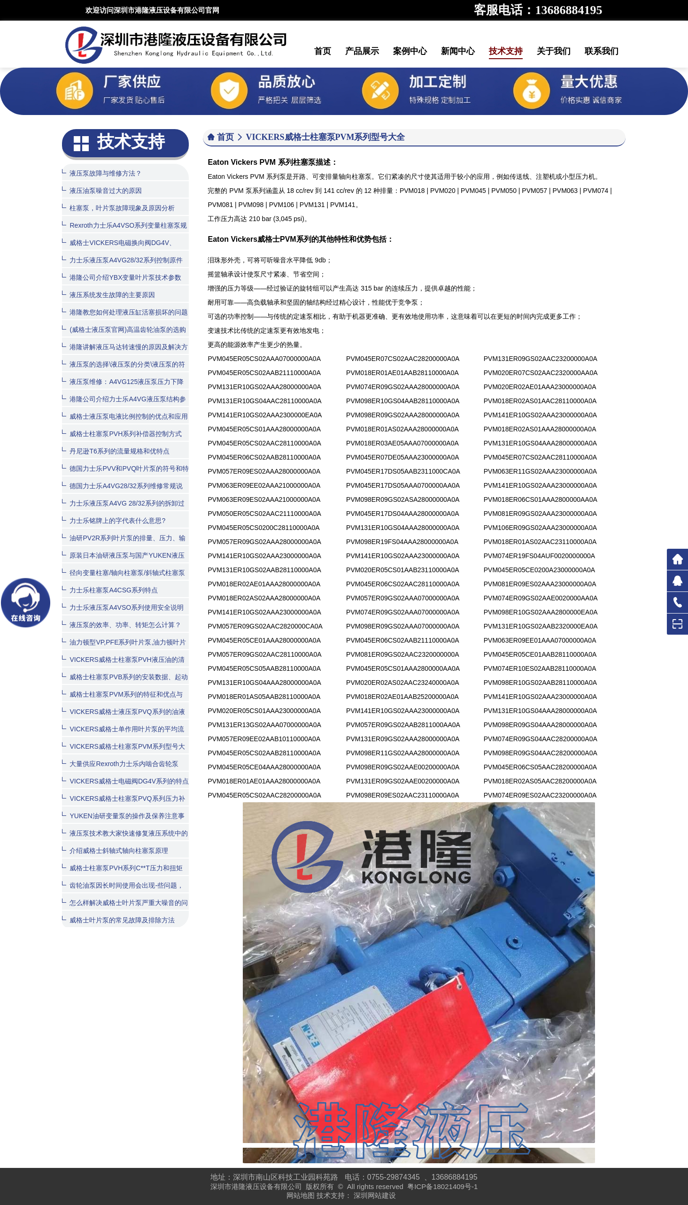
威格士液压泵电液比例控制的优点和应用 (125, 416)
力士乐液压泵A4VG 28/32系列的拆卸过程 (123, 510)
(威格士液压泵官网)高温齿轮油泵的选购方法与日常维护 (124, 336)
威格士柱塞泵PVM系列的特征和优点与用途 (122, 701)
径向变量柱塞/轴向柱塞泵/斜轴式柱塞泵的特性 (123, 579)
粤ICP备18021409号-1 (442, 1186)
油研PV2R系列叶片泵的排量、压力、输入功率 (124, 545)
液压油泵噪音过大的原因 (102, 190)
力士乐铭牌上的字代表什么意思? (113, 520)
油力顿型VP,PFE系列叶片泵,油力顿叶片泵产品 (124, 649)
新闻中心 (458, 51)
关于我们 (554, 51)
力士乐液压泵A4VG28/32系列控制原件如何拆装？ (122, 267)
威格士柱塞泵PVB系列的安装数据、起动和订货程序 (125, 684)
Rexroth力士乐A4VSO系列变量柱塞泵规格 (124, 232)
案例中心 (410, 51)
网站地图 (300, 1195)
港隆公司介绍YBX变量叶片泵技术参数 (121, 277)
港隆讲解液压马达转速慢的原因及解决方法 (125, 354)
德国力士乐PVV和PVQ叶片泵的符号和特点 (125, 475)
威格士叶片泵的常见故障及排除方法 (118, 920)
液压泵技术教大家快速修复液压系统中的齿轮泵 (125, 840)
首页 (322, 51)
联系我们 (601, 51)
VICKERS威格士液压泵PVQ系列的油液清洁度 (123, 718)
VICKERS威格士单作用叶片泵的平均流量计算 (123, 736)
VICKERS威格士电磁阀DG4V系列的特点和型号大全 (125, 788)
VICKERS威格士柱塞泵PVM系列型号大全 (123, 753)
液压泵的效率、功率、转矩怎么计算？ (121, 625)
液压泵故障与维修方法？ (102, 173)
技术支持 (506, 51)
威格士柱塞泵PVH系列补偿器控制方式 (122, 433)
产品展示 (362, 51)
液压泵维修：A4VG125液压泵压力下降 (123, 381)
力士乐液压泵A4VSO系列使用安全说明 (123, 607)
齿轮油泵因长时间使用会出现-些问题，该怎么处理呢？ (123, 892)
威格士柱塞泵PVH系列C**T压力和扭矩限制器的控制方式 (122, 875)
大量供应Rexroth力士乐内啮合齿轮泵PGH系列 (120, 771)
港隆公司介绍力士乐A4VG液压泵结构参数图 (124, 406)
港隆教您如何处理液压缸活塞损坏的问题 (125, 312)
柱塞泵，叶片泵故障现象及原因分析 (118, 208)
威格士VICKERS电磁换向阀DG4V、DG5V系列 (119, 249)
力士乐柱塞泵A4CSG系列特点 (109, 590)
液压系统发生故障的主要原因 (108, 295)
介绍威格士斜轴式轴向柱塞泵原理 (115, 850)
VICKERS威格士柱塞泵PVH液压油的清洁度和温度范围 (123, 666)
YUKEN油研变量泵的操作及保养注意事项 (123, 823)
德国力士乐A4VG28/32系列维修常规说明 (122, 493)
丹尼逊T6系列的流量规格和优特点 (115, 451)
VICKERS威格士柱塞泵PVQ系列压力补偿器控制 (123, 805)
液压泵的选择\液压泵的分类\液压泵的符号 (123, 371)
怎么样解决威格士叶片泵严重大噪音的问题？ (125, 909)
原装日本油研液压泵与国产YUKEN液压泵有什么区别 (123, 562)
